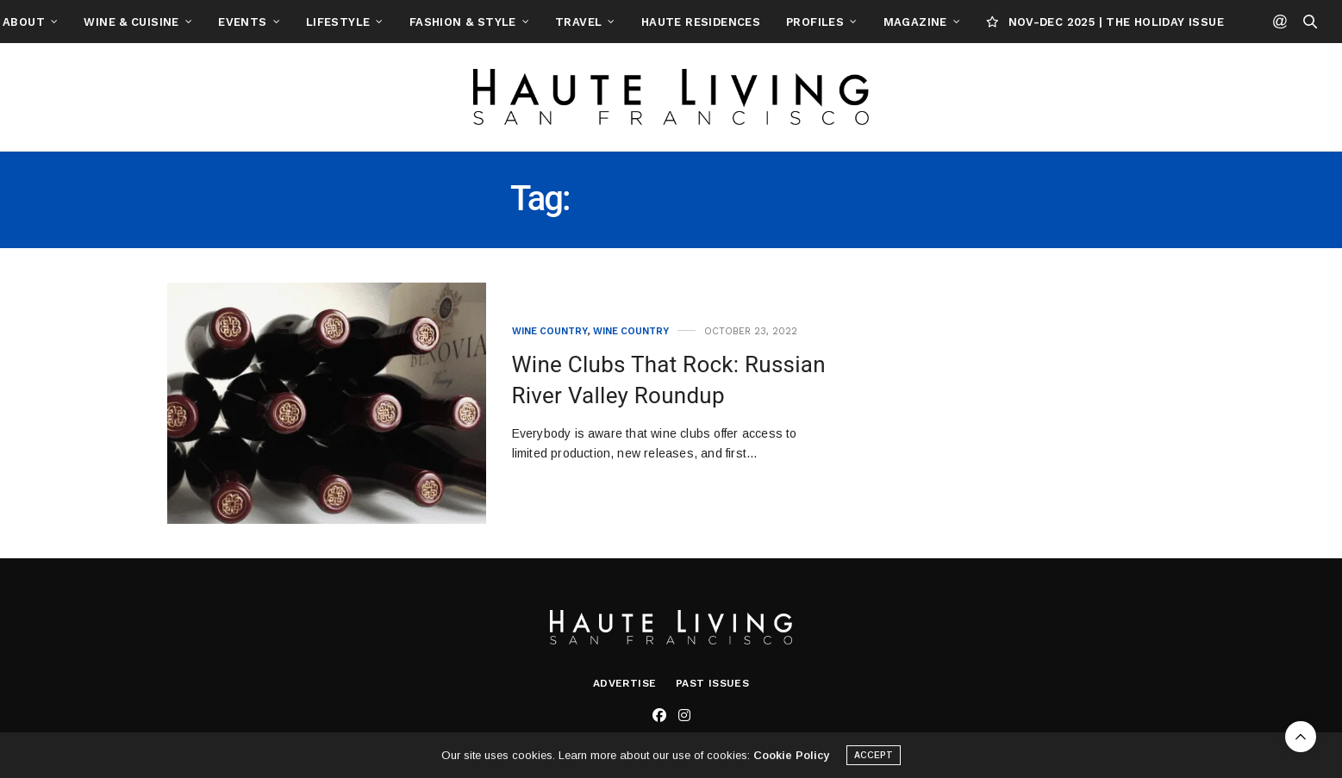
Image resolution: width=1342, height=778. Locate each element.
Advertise (625, 683)
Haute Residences (786, 22)
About (110, 22)
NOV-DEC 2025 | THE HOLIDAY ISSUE (1191, 22)
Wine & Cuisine (217, 22)
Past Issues (712, 683)
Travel (664, 22)
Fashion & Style (549, 22)
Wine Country (550, 331)
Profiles (901, 22)
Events (328, 22)
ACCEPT (874, 758)
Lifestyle (424, 22)
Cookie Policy (791, 758)
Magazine (1001, 22)
